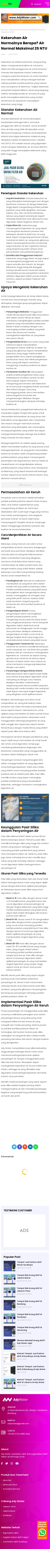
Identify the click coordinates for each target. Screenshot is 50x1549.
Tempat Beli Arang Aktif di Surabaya (29, 1315)
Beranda (4, 30)
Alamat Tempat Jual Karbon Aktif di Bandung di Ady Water (31, 1368)
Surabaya (7, 1515)
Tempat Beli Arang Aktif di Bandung (29, 1302)
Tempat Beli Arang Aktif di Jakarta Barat (29, 1276)
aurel (3, 54)
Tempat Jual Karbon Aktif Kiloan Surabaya (29, 1263)
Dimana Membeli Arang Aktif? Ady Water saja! (31, 1341)
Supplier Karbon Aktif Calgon (16, 1537)
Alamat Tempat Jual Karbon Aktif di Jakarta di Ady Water (30, 1381)
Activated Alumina (11, 1489)
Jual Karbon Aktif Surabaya (15, 1541)
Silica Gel (7, 1480)
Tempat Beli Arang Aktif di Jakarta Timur (29, 1289)
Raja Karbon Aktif (10, 1533)
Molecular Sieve (10, 1484)
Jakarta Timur (9, 1506)
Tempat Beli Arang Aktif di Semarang (29, 1328)
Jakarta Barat (9, 1511)
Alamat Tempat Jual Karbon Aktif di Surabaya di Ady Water (31, 1355)
